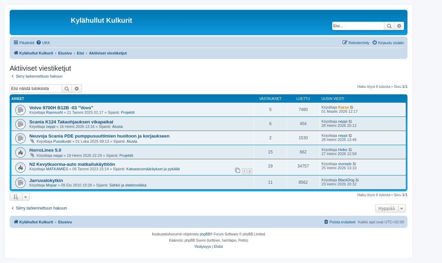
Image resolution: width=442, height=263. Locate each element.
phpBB (205, 234)
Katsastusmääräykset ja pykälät (153, 169)
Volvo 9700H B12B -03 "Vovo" (61, 107)
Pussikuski (62, 141)
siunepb (345, 164)
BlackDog (346, 180)
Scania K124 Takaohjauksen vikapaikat (71, 121)
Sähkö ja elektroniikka (127, 185)
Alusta (117, 126)
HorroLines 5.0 (45, 150)
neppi (50, 126)
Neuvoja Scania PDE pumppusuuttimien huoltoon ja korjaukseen (99, 136)
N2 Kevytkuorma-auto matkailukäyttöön (72, 164)
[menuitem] (43, 43)
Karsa (343, 107)
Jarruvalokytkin (46, 180)
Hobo (342, 150)
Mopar (51, 185)
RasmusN (54, 112)
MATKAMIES (57, 169)
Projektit (128, 112)
